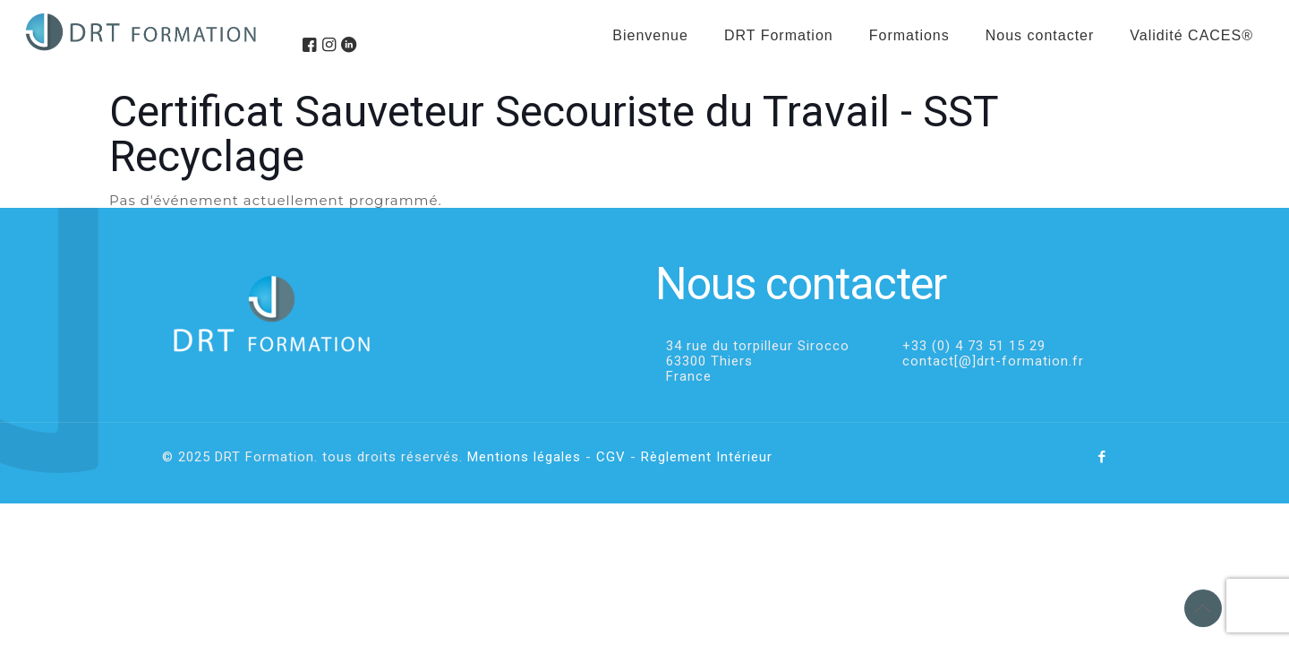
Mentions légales (524, 457)
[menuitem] (909, 81)
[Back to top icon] (1203, 608)
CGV (611, 457)
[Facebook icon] (1102, 457)
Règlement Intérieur (707, 457)
